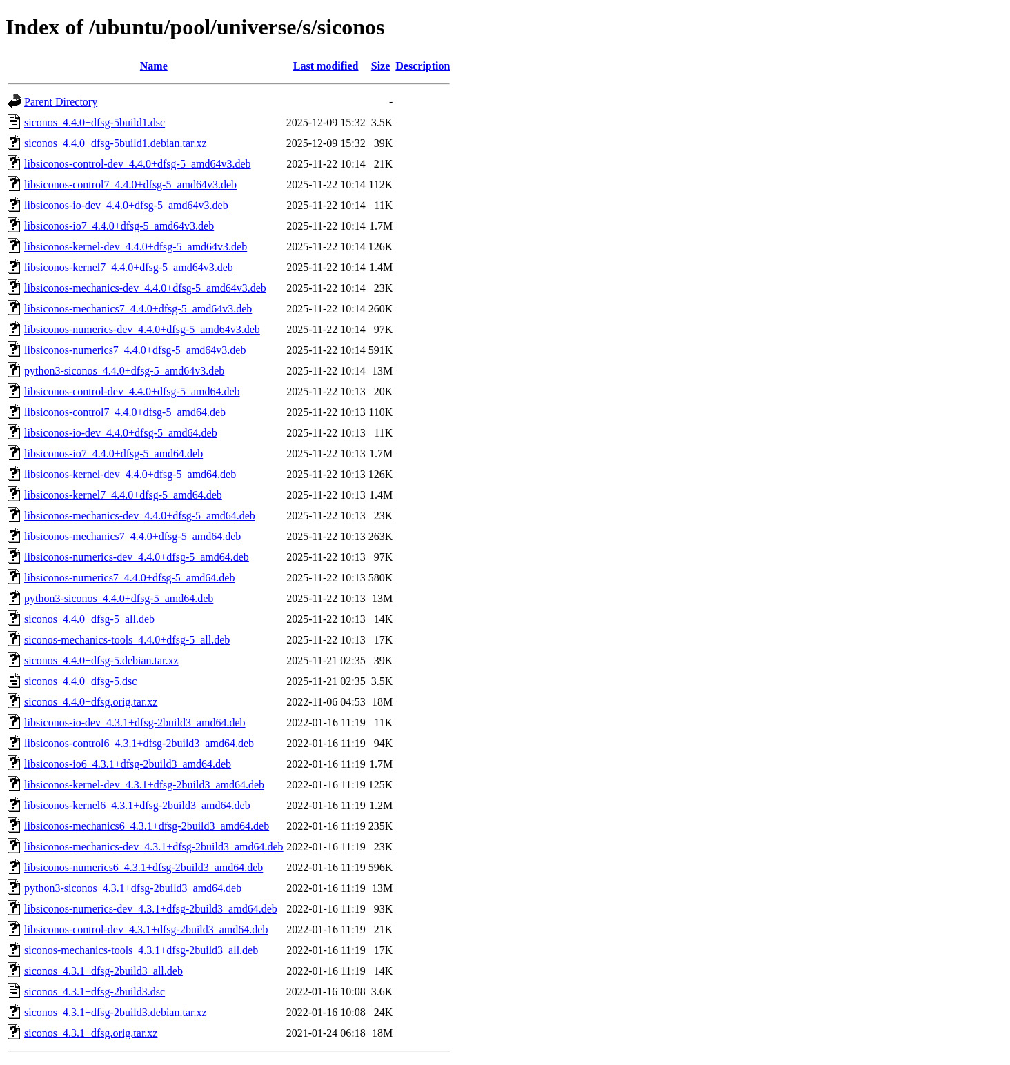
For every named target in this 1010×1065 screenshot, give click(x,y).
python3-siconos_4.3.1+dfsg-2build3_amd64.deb (132, 888)
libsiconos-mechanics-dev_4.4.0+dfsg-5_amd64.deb (139, 515)
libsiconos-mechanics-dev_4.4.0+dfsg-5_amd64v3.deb (145, 288)
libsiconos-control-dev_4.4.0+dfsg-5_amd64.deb (132, 391)
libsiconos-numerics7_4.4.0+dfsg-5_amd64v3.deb (135, 350)
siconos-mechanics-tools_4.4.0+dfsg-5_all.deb (127, 640)
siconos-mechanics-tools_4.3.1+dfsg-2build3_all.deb (141, 950)
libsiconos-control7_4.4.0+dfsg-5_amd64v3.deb (130, 184)
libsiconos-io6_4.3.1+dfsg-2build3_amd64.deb (127, 764)
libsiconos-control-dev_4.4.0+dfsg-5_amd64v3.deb (137, 164)
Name (154, 66)
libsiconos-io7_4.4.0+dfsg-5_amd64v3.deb (119, 226)
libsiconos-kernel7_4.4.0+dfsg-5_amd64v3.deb (128, 267)
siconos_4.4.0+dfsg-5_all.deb (89, 619)
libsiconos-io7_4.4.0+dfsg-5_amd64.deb (113, 453)
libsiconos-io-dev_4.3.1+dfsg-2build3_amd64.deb (135, 722)
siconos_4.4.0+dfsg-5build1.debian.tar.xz (115, 143)
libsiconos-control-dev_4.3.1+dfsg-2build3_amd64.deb (146, 929)
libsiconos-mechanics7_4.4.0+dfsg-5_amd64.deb (132, 536)
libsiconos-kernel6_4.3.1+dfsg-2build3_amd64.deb (137, 805)
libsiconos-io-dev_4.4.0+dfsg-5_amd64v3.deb (126, 205)
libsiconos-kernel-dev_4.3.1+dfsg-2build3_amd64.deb (144, 784)
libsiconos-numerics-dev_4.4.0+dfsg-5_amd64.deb (136, 557)
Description (422, 66)
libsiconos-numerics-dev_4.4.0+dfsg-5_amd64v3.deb (142, 329)
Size (380, 66)
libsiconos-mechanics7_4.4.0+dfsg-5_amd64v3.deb (138, 309)
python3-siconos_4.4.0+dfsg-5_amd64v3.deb (124, 371)
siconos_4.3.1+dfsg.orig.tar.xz (90, 1033)
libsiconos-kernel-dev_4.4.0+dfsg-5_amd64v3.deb (135, 246)
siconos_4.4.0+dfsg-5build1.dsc (94, 122)
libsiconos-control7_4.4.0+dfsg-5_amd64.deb (125, 412)
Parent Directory (60, 102)
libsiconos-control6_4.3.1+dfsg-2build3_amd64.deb (139, 743)
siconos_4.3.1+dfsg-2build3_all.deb (103, 971)
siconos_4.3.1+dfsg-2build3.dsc (94, 991)
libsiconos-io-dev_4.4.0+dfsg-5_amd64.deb (120, 433)
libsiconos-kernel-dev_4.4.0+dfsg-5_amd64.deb (130, 474)
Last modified (326, 66)
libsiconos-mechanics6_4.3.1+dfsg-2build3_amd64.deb (146, 826)
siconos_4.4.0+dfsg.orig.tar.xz (90, 702)
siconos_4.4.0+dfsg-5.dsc (80, 681)
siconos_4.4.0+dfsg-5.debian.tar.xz (101, 660)
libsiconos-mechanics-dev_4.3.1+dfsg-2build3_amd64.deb (154, 847)
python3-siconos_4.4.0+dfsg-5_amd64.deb (118, 598)
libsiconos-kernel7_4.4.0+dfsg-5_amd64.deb (123, 495)
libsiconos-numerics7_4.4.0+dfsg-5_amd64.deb (129, 578)
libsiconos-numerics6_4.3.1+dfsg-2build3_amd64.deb (143, 867)
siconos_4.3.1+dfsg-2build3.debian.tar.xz (115, 1012)
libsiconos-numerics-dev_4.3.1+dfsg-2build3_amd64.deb (150, 909)
